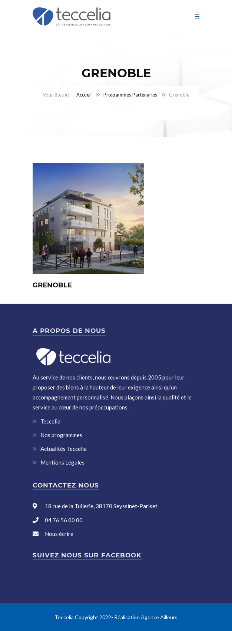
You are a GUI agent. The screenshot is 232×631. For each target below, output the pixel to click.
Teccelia (50, 421)
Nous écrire (59, 533)
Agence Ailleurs (159, 617)
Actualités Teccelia (63, 448)
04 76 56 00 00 (63, 520)
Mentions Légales (62, 462)
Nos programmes (61, 435)
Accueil (84, 95)
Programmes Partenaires (130, 95)
